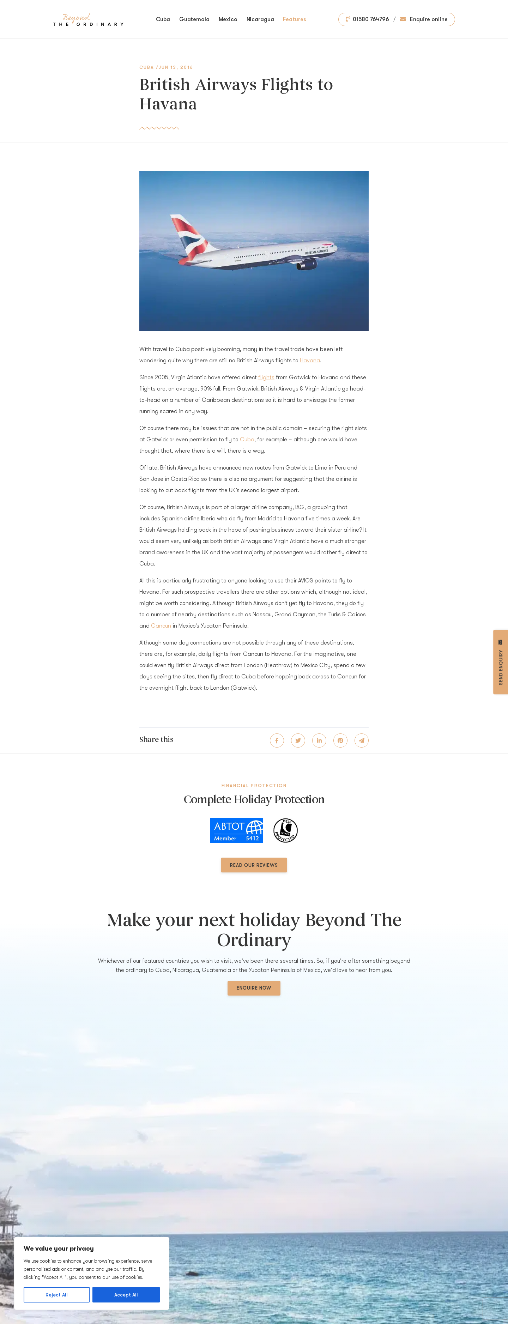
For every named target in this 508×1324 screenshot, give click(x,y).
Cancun (161, 626)
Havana (310, 360)
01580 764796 (367, 19)
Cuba (163, 19)
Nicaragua (260, 19)
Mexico (228, 19)
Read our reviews (254, 865)
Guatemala (194, 19)
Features (294, 19)
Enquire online (424, 19)
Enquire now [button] (254, 988)
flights (266, 377)
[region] (91, 1273)
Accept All (126, 1295)
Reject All (57, 1295)
